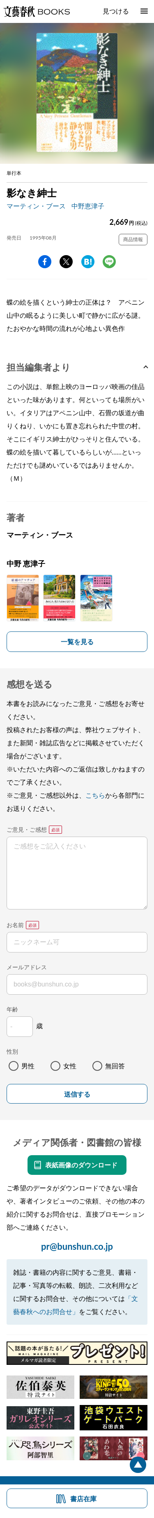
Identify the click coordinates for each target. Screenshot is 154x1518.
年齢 (12, 1009)
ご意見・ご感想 (27, 829)
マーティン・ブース (36, 206)
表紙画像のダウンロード (81, 1165)
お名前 (15, 924)
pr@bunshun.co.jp (77, 1246)
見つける (116, 11)
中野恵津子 (87, 206)
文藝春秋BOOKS (36, 11)
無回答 (115, 1066)
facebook (44, 261)
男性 (27, 1066)
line (109, 261)
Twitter (66, 261)
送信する (77, 1094)
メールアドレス (27, 967)
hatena (87, 261)
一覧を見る (77, 641)
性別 (12, 1051)
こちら (95, 795)
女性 (69, 1066)
